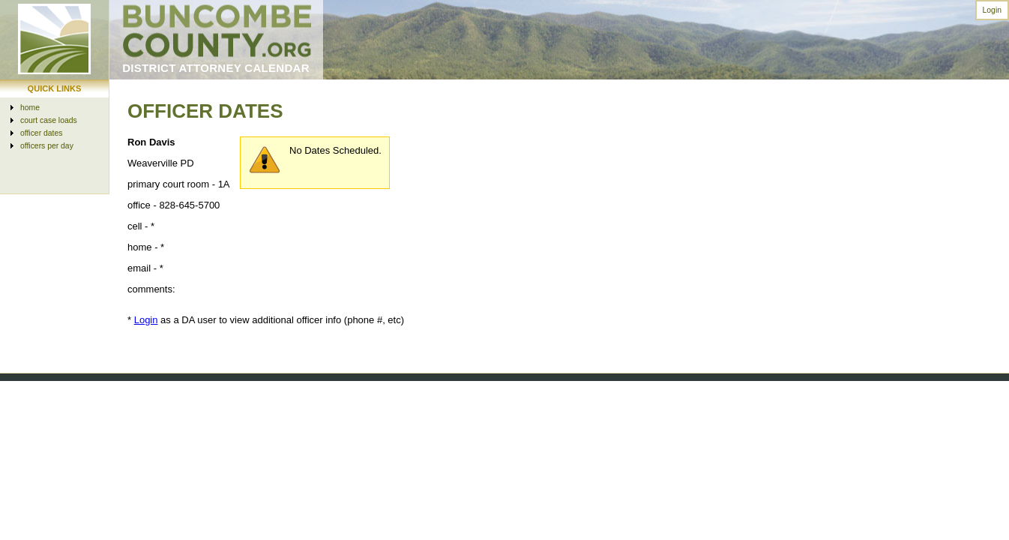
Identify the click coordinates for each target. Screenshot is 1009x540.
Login (992, 10)
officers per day (46, 146)
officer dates (41, 133)
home (30, 108)
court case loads (48, 120)
